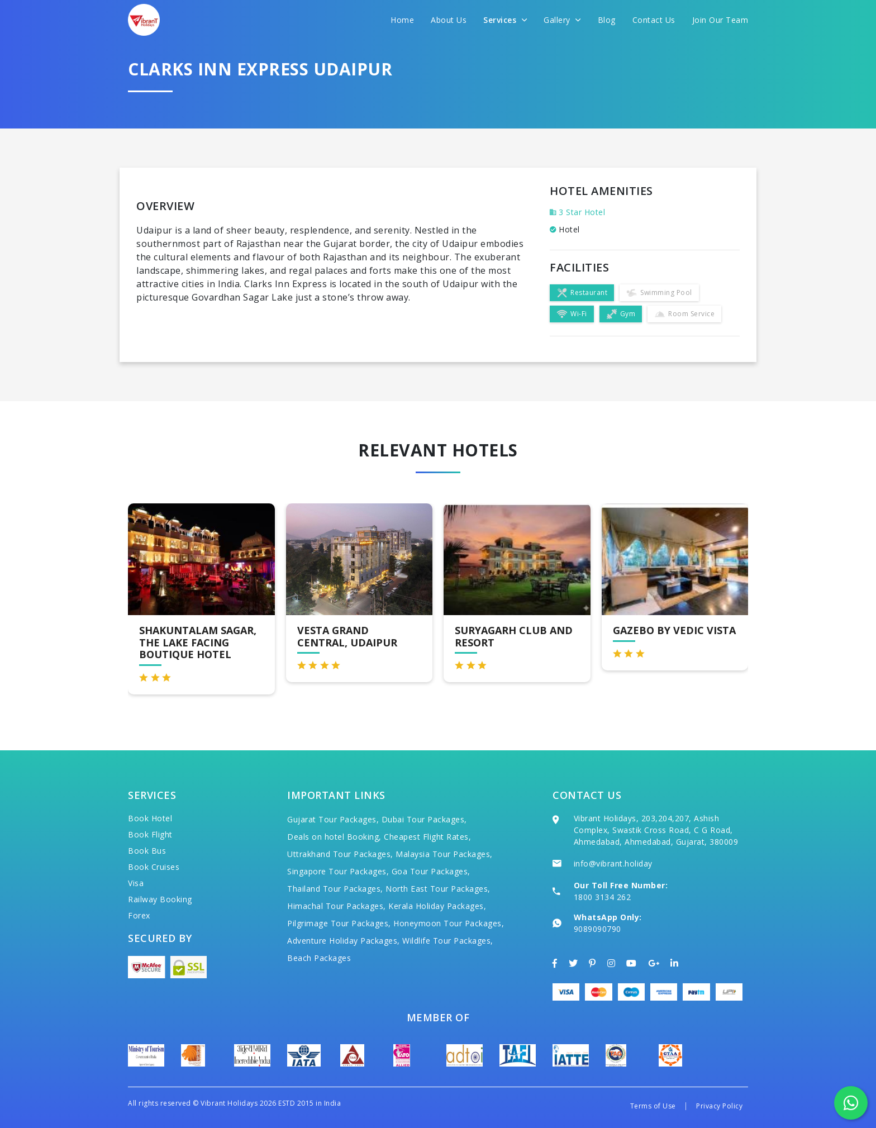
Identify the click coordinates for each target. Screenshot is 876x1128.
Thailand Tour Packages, (335, 888)
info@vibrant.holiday (613, 863)
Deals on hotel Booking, (334, 836)
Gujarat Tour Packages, (333, 819)
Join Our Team (720, 20)
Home (402, 20)
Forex (139, 915)
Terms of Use (653, 1106)
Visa (136, 883)
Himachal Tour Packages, (336, 906)
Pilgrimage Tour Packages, (339, 923)
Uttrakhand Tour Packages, (340, 854)
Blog (607, 20)
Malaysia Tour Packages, (444, 854)
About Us (448, 20)
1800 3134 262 (602, 897)
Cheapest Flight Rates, (427, 836)
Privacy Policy (719, 1106)
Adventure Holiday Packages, (343, 940)
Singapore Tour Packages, (338, 871)
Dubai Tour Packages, (424, 819)
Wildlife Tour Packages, (447, 940)
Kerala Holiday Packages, (437, 906)
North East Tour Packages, (438, 888)
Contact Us (653, 20)
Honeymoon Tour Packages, (448, 923)
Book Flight (150, 834)
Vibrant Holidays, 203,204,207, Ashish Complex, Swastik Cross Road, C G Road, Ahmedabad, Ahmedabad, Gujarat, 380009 (656, 830)
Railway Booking (160, 899)
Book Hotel (150, 818)
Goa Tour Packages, (431, 871)
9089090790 (597, 929)
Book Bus (147, 850)
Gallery (562, 20)
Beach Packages (319, 958)
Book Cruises (153, 867)
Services (505, 20)
